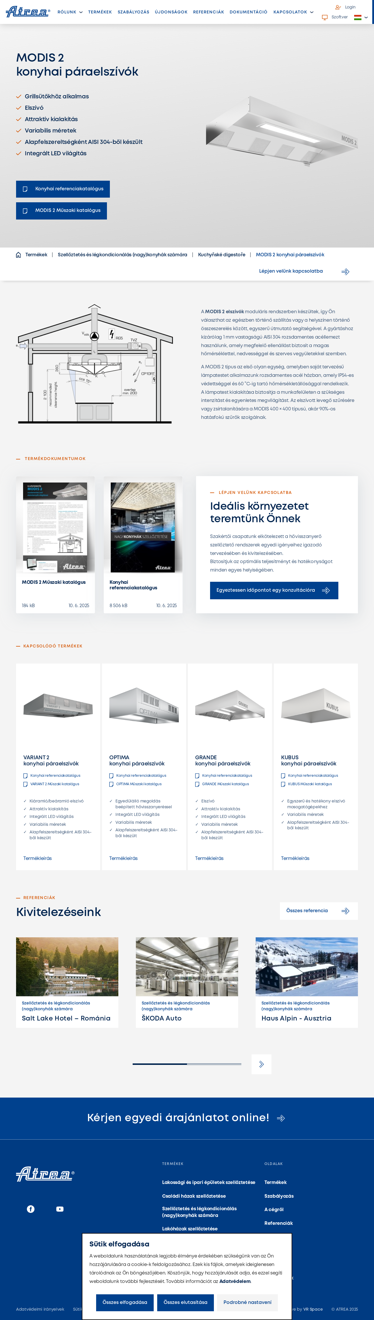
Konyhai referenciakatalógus (133, 585)
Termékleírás (37, 858)
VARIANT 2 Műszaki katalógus (51, 784)
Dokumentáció (249, 12)
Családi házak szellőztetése (194, 1196)
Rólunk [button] (67, 12)
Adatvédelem (234, 1281)
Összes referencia (319, 911)
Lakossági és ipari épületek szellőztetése (208, 1182)
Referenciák (208, 12)
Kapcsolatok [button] (290, 12)
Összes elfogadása (125, 1302)
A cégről (273, 1210)
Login (345, 7)
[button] (361, 18)
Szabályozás (134, 12)
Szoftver (335, 17)
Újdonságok (171, 12)
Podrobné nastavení (247, 1302)
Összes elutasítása (185, 1302)
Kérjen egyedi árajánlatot (187, 1118)
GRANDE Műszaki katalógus (222, 784)
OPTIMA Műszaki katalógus (135, 784)
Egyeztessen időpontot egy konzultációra (274, 590)
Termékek (101, 14)
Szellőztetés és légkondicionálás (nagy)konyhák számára (199, 1212)
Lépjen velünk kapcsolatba (305, 271)
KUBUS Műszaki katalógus (306, 784)
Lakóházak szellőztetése (190, 1229)
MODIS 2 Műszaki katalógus (54, 582)
